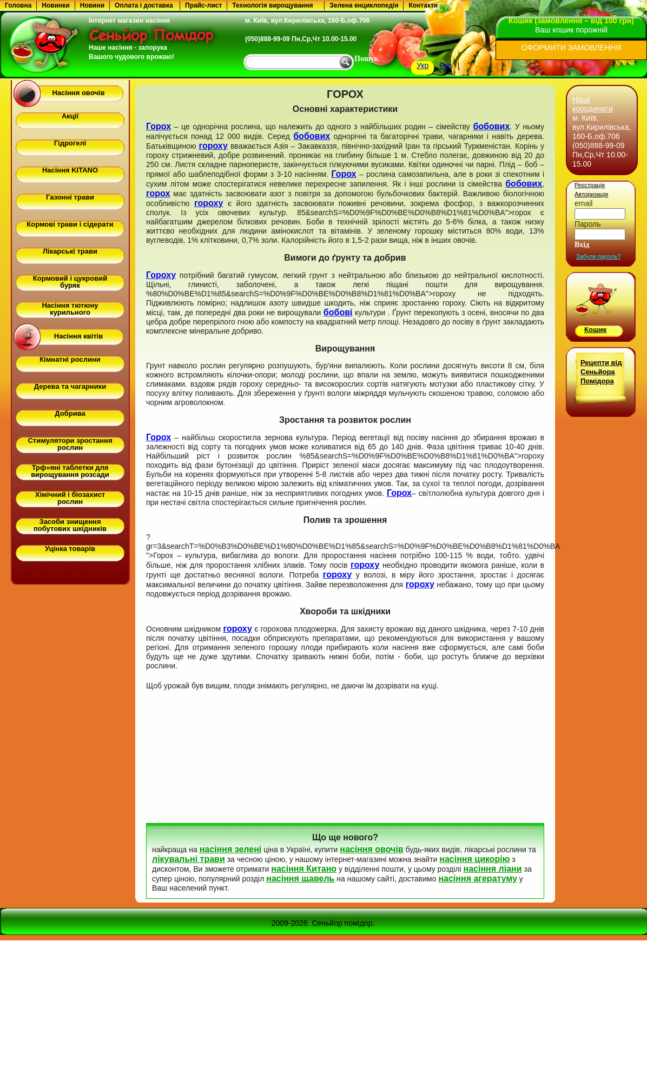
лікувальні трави (188, 859)
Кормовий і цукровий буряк (70, 281)
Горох (158, 126)
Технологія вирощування (272, 5)
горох (158, 193)
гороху (213, 145)
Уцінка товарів (70, 549)
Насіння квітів (78, 336)
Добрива (70, 413)
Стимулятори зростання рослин (70, 444)
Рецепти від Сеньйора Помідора (601, 372)
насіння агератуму (477, 878)
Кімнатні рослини (70, 359)
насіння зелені (231, 849)
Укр (422, 65)
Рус (445, 65)
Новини (92, 5)
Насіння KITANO (70, 170)
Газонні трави (70, 197)
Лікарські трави (70, 251)
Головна (18, 5)
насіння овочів (371, 849)
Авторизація (591, 194)
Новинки (55, 5)
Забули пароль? (598, 256)
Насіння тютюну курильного (70, 308)
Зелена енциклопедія (363, 5)
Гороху (161, 275)
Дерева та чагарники (70, 386)
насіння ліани (493, 868)
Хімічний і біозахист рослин (70, 498)
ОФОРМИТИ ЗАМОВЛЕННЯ (571, 47)
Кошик (595, 330)
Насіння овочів (78, 93)
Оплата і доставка (144, 5)
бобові (338, 312)
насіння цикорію (474, 859)
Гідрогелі (70, 143)
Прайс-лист (203, 5)
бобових (491, 126)
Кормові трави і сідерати (70, 224)
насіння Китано (303, 868)
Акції (70, 116)
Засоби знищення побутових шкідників (70, 525)
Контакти (423, 5)
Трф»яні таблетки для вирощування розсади (70, 471)
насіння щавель (300, 878)
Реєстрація (590, 185)
